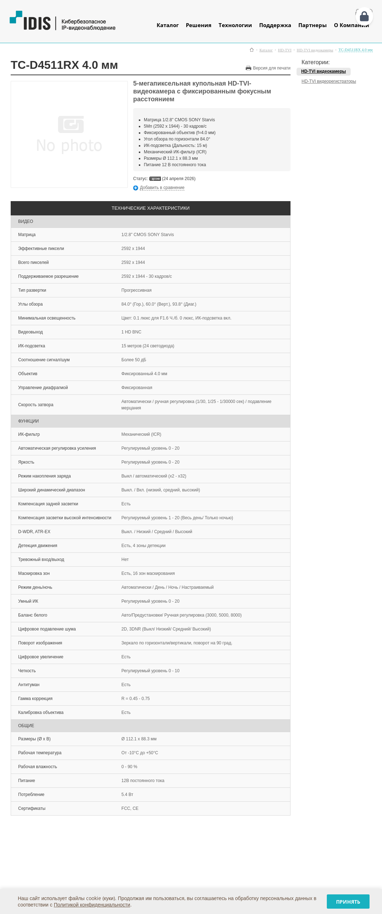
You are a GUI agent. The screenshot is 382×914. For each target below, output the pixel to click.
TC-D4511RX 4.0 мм (356, 50)
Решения (198, 25)
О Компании (351, 25)
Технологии (235, 25)
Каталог (168, 25)
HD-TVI (285, 50)
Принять (348, 901)
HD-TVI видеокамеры (315, 50)
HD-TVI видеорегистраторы (329, 81)
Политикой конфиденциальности (92, 904)
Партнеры (312, 25)
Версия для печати (272, 68)
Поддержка (275, 25)
